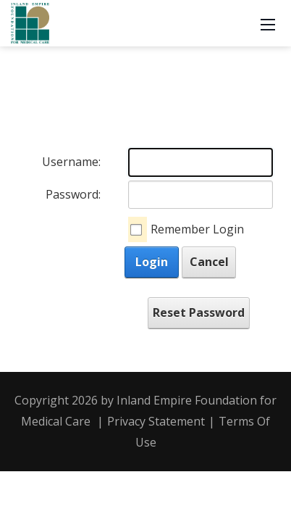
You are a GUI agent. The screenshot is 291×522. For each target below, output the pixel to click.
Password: (73, 194)
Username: (71, 162)
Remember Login (197, 229)
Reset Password (199, 312)
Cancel (209, 262)
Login (151, 262)
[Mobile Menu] (268, 23)
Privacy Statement (156, 421)
